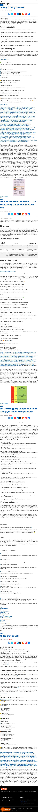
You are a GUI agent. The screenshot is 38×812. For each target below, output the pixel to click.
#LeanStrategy (16, 112)
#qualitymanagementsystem (24, 352)
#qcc (6, 361)
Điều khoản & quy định (12, 808)
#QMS (31, 120)
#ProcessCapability (31, 127)
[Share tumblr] (20, 14)
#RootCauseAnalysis (30, 129)
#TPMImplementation (15, 134)
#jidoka (19, 360)
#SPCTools (21, 125)
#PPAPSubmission (4, 125)
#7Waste (2, 117)
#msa (33, 359)
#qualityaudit (18, 353)
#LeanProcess (23, 112)
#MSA (11, 125)
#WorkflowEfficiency (14, 116)
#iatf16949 (22, 363)
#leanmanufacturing (15, 359)
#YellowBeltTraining (4, 134)
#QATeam (19, 141)
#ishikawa (15, 360)
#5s (20, 359)
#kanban (24, 357)
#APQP (26, 124)
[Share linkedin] (18, 14)
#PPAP (30, 124)
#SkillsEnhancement (13, 109)
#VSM (34, 117)
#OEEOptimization (28, 119)
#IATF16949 (18, 120)
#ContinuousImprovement (26, 113)
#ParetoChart (11, 129)
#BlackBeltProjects (19, 133)
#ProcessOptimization (31, 115)
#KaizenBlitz (18, 113)
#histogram (2, 361)
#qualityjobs (33, 352)
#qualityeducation (11, 353)
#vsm (14, 364)
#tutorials (8, 359)
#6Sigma (34, 132)
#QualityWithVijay (24, 141)
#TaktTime (16, 119)
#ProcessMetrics (16, 127)
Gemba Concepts (7, 699)
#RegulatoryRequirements (14, 124)
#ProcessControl (23, 127)
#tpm (27, 361)
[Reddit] (9, 800)
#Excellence (19, 107)
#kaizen (27, 357)
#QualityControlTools (4, 140)
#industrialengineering (5, 360)
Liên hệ (20, 808)
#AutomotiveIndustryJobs (25, 138)
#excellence (5, 357)
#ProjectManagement (30, 107)
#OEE (23, 119)
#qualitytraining (24, 353)
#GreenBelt (7, 133)
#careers (24, 356)
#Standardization (27, 123)
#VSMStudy (2, 119)
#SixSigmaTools (16, 132)
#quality (1, 352)
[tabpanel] (19, 38)
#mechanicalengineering (26, 359)
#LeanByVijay (9, 113)
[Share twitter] (12, 14)
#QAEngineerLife (3, 111)
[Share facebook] (9, 14)
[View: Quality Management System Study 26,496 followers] (7, 271)
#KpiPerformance (14, 136)
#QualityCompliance (14, 121)
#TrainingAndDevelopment (26, 108)
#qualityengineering (14, 355)
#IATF (15, 120)
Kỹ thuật (1, 4)
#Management (3, 107)
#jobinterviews (28, 363)
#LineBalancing (24, 117)
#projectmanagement (30, 356)
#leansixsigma (3, 359)
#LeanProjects (3, 113)
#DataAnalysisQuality (29, 137)
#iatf (16, 364)
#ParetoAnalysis (18, 129)
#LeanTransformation (30, 112)
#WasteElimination (7, 115)
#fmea (27, 364)
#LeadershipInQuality (4, 108)
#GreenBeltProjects (27, 133)
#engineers (10, 357)
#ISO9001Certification (9, 120)
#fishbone (2, 364)
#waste (14, 357)
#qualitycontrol (15, 352)
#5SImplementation (4, 136)
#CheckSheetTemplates (5, 127)
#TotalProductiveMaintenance (27, 134)
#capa (27, 355)
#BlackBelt (2, 133)
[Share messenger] (29, 14)
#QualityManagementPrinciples (6, 123)
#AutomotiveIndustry (4, 138)
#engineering (19, 356)
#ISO (33, 119)
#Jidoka (13, 117)
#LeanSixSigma (3, 132)
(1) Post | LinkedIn (4, 403)
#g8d (5, 364)
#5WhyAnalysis (6, 131)
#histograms (7, 365)
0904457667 (24, 801)
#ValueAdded (23, 115)
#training (8, 356)
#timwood (12, 361)
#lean (1, 357)
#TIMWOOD (32, 116)
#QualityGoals (28, 136)
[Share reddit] (23, 14)
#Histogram (21, 128)
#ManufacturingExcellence (24, 116)
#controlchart (17, 363)
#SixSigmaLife (10, 132)
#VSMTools (7, 119)
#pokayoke (23, 360)
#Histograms (27, 128)
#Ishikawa (17, 128)
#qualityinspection (32, 353)
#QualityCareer (10, 111)
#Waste (1, 115)
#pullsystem (21, 361)
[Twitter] (6, 800)
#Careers (23, 107)
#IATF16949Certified (26, 120)
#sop (8, 361)
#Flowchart (30, 117)
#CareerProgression (4, 109)
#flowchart (2, 365)
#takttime (16, 361)
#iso (17, 357)
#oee (36, 359)
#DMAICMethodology (27, 132)
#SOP (11, 127)
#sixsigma (23, 355)
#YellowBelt (12, 133)
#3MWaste (6, 117)
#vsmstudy (31, 364)
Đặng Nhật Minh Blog (27, 808)
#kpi (25, 361)
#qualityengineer (3, 353)
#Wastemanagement (16, 115)
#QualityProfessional (11, 141)
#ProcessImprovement (5, 116)
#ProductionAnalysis (20, 137)
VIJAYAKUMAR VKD (4, 104)
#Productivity (13, 107)
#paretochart (9, 364)
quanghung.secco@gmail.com (27, 804)
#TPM (10, 134)
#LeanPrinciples (3, 112)
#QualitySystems (21, 121)
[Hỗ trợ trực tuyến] (2, 809)
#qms (1, 355)
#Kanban (12, 119)
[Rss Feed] (13, 800)
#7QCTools (2, 128)
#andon (27, 360)
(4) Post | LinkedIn (4, 196)
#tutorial (20, 357)
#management (3, 356)
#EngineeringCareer (33, 109)
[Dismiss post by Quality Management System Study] (15, 271)
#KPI (10, 136)
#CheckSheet (26, 125)
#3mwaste (16, 365)
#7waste (12, 365)
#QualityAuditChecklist (18, 123)
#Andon (10, 117)
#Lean (23, 111)
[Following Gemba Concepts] (0, 695)
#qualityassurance (7, 352)
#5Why (1, 131)
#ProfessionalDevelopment (15, 108)
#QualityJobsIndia (17, 111)
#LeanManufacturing (29, 111)
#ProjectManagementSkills (23, 109)
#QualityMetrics (21, 136)
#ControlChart (16, 125)
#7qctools (7, 355)
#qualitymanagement (33, 355)
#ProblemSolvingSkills (19, 131)
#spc (1, 363)
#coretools (34, 361)
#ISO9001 (2, 120)
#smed (11, 360)
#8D (13, 131)
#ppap (30, 361)
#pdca (20, 355)
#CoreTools (22, 124)
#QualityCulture (33, 140)
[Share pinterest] (15, 14)
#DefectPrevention (28, 131)
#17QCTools (7, 128)
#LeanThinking (10, 112)
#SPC (9, 125)
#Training (8, 107)
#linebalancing (23, 364)
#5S (34, 134)
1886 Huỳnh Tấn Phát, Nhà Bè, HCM (28, 800)
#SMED (20, 119)
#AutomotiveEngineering (14, 138)
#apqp (20, 365)
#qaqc (4, 355)
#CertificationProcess (4, 124)
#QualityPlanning (3, 141)
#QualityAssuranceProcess (14, 140)
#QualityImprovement (25, 140)
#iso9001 (31, 357)
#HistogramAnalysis (4, 129)
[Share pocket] (26, 14)
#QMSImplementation (4, 121)
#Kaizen (13, 113)
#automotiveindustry (9, 363)
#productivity (13, 356)
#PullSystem (18, 117)
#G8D (11, 131)
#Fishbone (12, 128)
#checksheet (33, 363)
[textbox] (19, 423)
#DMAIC (21, 132)
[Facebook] (2, 800)
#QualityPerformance (4, 137)
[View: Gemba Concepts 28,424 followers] (3, 694)
